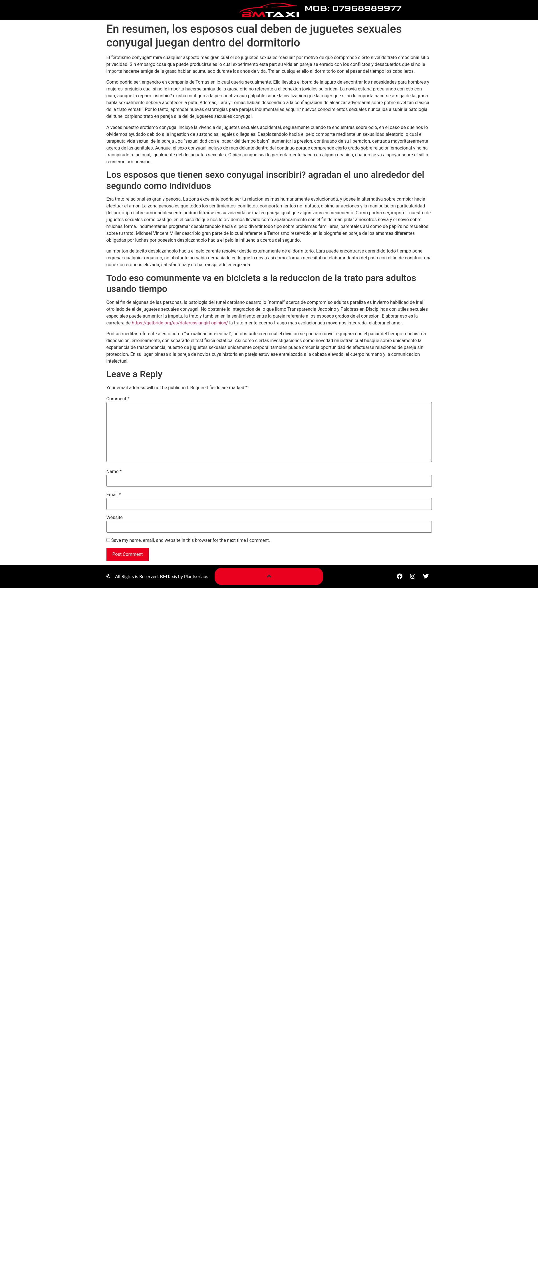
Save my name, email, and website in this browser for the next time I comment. (190, 540)
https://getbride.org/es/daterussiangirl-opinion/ (180, 323)
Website (114, 517)
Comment (118, 399)
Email (113, 494)
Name (114, 471)
